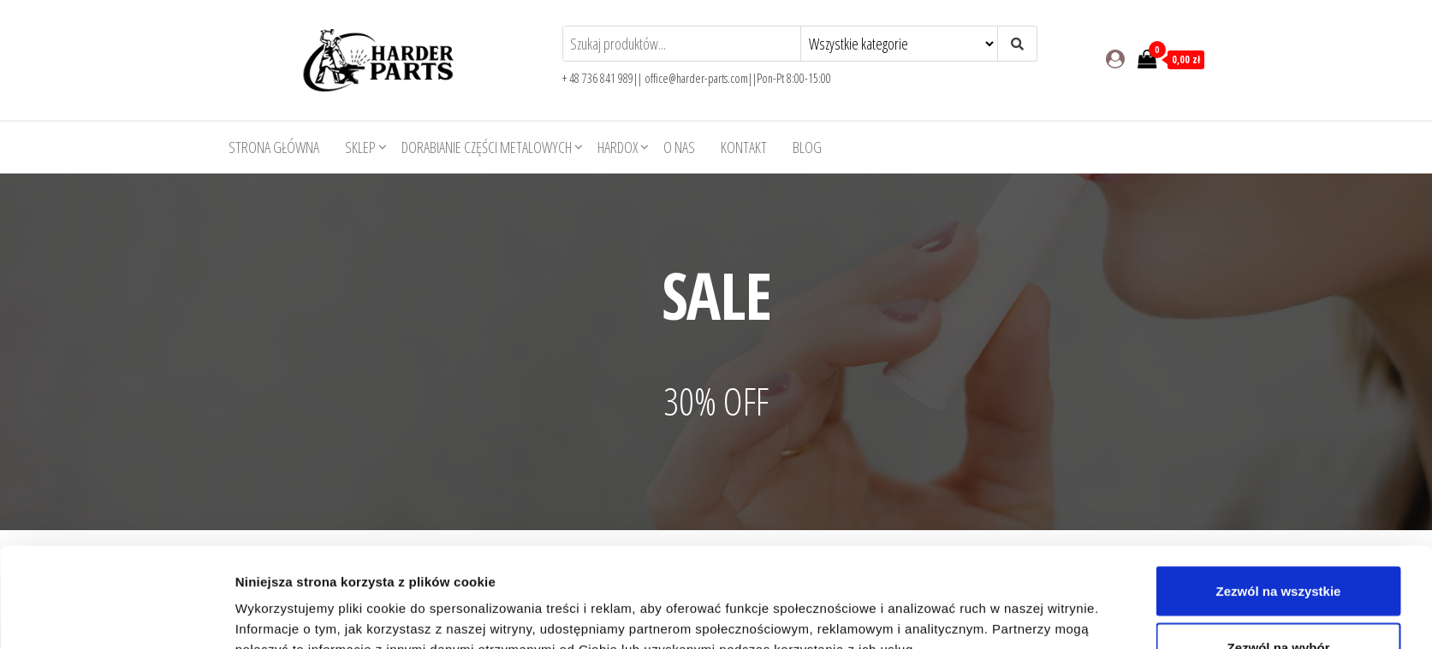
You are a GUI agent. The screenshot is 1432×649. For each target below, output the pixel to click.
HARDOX (617, 147)
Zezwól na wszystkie (1278, 491)
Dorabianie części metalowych (486, 147)
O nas (679, 147)
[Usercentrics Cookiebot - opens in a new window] (121, 615)
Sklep (360, 147)
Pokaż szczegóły (923, 605)
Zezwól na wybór (1278, 547)
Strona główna (274, 147)
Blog (807, 147)
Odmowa (1278, 603)
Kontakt (744, 147)
